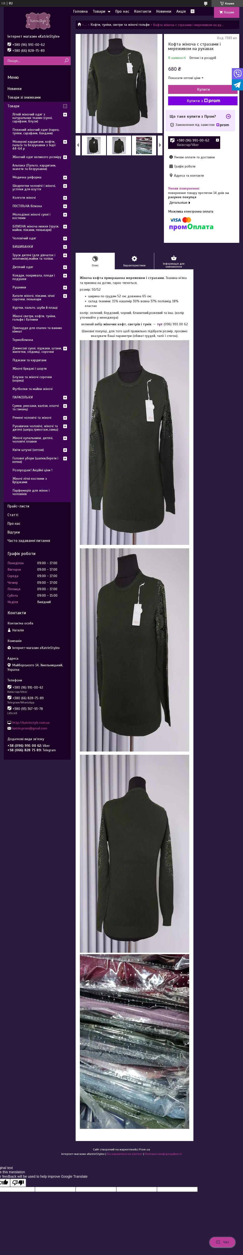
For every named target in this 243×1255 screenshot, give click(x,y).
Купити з (203, 100)
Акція (181, 11)
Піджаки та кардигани (29, 360)
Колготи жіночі (24, 197)
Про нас (122, 11)
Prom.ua (144, 1149)
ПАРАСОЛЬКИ (22, 397)
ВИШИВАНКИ (22, 247)
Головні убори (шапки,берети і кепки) (35, 460)
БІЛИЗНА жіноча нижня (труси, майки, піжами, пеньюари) (35, 228)
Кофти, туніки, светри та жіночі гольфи (120, 25)
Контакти (142, 11)
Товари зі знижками (24, 97)
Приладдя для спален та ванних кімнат (37, 330)
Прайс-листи (18, 506)
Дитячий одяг (22, 267)
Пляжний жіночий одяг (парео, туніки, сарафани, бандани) (36, 131)
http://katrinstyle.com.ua (31, 722)
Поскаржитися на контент (125, 1154)
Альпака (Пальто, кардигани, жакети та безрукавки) (34, 167)
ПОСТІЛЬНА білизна (27, 206)
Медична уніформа (26, 177)
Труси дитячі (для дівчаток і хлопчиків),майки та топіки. (33, 257)
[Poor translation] (18, 1183)
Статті (12, 515)
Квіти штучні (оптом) (28, 450)
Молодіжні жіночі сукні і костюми (31, 216)
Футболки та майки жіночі (32, 389)
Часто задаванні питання (28, 540)
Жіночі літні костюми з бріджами (29, 480)
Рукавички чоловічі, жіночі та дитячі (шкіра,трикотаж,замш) (35, 428)
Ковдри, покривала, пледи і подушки (33, 277)
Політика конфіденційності (163, 1154)
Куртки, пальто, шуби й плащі (35, 308)
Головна (80, 11)
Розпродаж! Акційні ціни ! (32, 470)
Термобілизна (22, 340)
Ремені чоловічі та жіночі (31, 418)
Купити (203, 89)
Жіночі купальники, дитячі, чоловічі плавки (32, 440)
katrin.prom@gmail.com (29, 728)
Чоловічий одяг (24, 238)
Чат (222, 1242)
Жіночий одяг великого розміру (36, 157)
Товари (99, 11)
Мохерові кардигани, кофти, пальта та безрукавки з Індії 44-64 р (34, 145)
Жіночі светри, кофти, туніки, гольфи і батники (34, 318)
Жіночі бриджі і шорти (29, 368)
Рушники (19, 287)
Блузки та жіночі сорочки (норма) (32, 379)
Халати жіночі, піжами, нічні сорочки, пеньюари (33, 297)
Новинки (163, 11)
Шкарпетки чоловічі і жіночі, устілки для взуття (34, 187)
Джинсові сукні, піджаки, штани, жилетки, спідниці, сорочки (37, 350)
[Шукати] (66, 60)
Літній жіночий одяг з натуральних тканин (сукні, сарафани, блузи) (32, 117)
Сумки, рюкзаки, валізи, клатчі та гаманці (35, 407)
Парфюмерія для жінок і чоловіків (31, 492)
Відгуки (13, 532)
